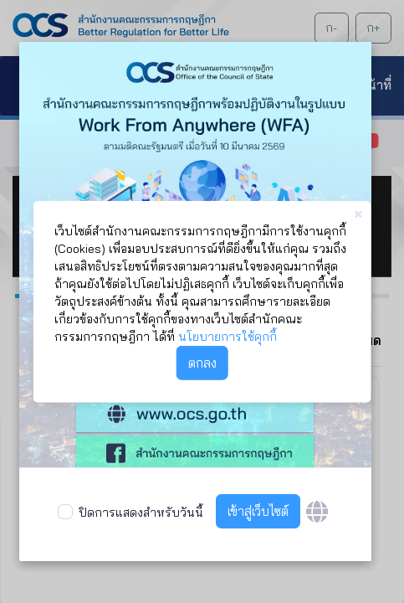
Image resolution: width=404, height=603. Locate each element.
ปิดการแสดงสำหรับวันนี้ (141, 512)
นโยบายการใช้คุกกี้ (227, 336)
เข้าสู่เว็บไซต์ (258, 511)
